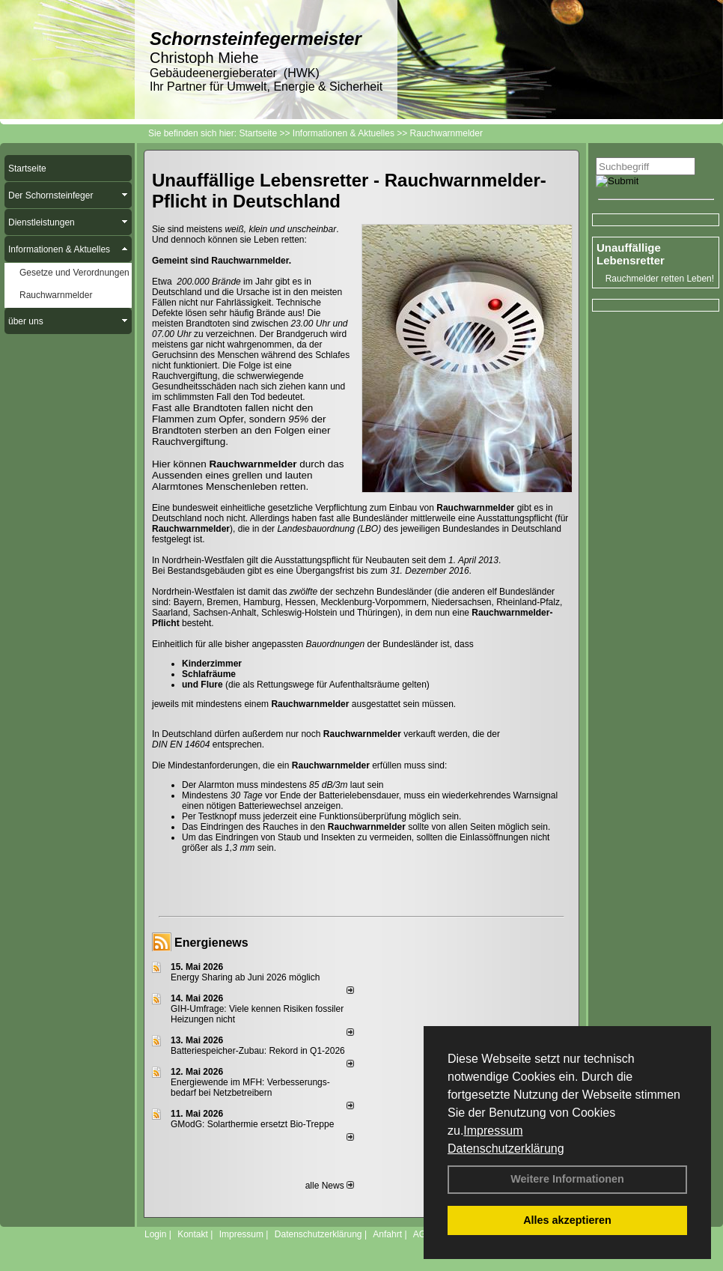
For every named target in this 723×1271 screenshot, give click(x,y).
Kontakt (192, 1234)
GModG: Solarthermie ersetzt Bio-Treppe (252, 1124)
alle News (329, 1185)
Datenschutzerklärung (506, 1148)
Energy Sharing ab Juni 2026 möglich (245, 977)
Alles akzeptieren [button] (567, 1220)
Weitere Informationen (567, 1179)
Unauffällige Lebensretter (631, 254)
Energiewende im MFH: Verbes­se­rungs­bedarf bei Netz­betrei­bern (250, 1087)
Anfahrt (387, 1234)
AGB (422, 1234)
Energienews (211, 942)
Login (155, 1234)
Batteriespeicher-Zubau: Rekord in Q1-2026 (258, 1051)
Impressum (492, 1130)
